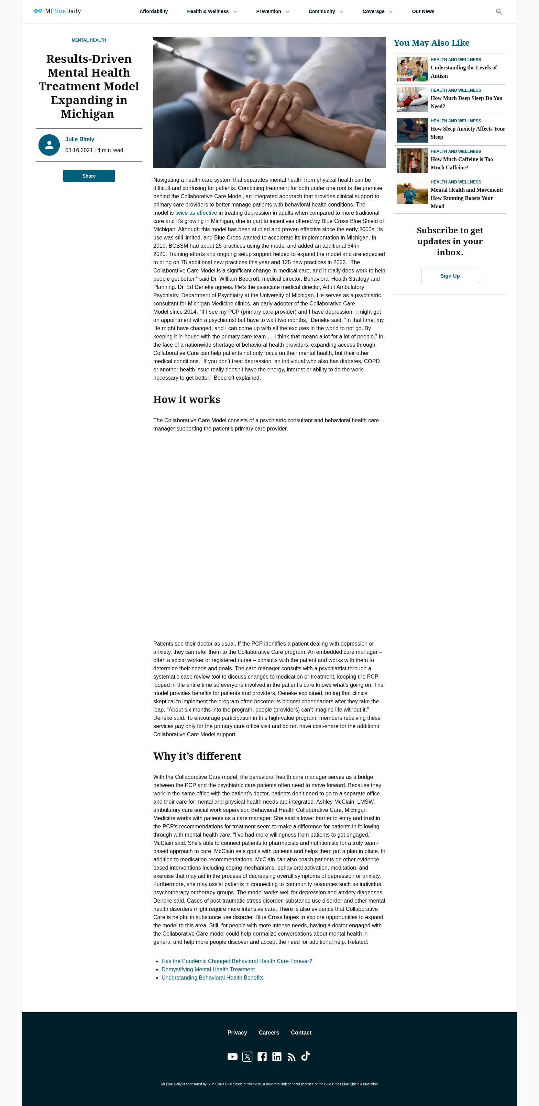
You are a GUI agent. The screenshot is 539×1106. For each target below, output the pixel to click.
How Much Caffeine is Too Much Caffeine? (462, 163)
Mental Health (89, 40)
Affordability (153, 11)
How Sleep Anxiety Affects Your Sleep (468, 133)
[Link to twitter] (247, 1058)
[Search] (499, 12)
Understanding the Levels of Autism (464, 72)
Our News (423, 11)
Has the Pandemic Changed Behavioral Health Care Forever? (237, 961)
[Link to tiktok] (306, 1058)
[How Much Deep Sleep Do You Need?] (412, 99)
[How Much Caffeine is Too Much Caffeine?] (412, 160)
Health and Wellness (456, 59)
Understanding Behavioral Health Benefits (213, 978)
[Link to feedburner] (292, 1058)
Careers (269, 1033)
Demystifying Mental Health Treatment (208, 969)
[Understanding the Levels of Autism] (412, 69)
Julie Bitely (79, 139)
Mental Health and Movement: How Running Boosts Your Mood (467, 198)
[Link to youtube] (233, 1058)
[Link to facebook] (262, 1058)
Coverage (378, 11)
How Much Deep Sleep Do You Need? (467, 102)
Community (326, 11)
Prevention (273, 11)
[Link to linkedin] (277, 1058)
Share (89, 176)
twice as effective (196, 213)
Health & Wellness (212, 11)
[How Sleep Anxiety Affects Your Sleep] (412, 130)
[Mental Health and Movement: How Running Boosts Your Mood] (412, 191)
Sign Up (450, 265)
